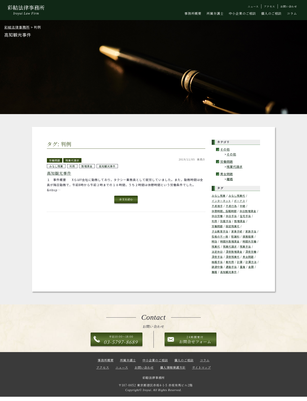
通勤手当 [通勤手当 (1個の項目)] (231, 267)
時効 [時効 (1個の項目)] (214, 241)
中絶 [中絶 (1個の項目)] (242, 206)
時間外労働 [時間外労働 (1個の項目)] (249, 241)
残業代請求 (72, 160)
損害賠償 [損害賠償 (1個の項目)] (248, 236)
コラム (292, 13)
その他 (225, 149)
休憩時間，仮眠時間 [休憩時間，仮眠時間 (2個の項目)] (224, 211)
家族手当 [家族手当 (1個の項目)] (250, 231)
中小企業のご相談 (242, 13)
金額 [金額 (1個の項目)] (251, 267)
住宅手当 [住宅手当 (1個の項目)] (245, 216)
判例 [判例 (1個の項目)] (214, 221)
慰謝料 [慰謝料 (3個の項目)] (235, 236)
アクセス (102, 369)
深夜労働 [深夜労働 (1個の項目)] (250, 251)
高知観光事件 (107, 166)
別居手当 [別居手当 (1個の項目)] (225, 221)
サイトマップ (201, 369)
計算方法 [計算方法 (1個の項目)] (251, 262)
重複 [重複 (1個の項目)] (242, 267)
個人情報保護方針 (173, 369)
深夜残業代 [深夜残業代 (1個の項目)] (233, 257)
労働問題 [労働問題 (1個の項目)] (217, 226)
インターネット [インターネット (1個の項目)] (221, 201)
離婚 (230, 179)
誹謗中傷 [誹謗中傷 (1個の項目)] (217, 267)
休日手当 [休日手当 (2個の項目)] (231, 216)
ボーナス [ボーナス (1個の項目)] (239, 201)
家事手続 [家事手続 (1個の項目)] (236, 231)
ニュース (122, 369)
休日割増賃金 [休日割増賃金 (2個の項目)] (248, 211)
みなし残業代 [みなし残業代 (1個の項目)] (237, 195)
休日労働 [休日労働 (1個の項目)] (217, 216)
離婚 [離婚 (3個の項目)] (214, 272)
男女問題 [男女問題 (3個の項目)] (248, 257)
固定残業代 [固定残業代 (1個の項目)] (233, 226)
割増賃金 (87, 166)
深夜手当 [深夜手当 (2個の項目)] (217, 257)
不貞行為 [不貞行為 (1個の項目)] (231, 206)
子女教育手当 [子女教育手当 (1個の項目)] (220, 231)
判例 (72, 166)
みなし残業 (56, 166)
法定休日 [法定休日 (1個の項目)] (217, 251)
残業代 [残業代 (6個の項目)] (216, 246)
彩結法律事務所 (26, 10)
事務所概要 (192, 13)
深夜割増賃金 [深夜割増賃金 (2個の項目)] (234, 251)
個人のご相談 (271, 13)
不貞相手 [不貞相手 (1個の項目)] (217, 206)
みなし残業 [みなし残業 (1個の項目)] (219, 195)
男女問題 (226, 174)
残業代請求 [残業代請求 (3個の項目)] (230, 246)
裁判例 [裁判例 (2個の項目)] (230, 262)
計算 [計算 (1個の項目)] (240, 262)
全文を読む (126, 199)
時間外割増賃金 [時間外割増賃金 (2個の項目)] (230, 241)
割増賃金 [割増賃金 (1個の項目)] (239, 221)
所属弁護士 (215, 13)
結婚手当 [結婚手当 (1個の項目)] (217, 262)
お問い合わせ (144, 369)
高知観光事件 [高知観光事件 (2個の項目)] (228, 272)
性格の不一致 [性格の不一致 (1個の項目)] (220, 236)
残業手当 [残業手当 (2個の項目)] (245, 246)
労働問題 (54, 160)
